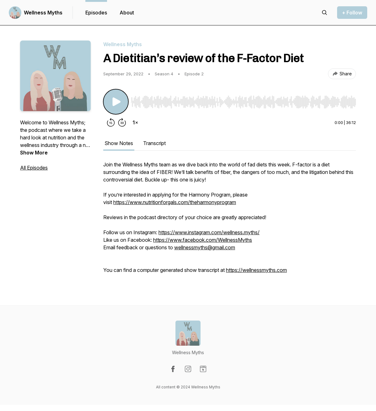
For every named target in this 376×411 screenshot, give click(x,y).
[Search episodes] (324, 12)
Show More (34, 152)
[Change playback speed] (135, 122)
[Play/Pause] (115, 101)
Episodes (96, 12)
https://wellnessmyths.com (256, 270)
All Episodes (34, 168)
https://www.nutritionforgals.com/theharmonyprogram (174, 202)
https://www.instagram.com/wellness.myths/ (209, 232)
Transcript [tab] (154, 143)
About (127, 12)
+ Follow (352, 12)
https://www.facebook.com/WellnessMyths (202, 240)
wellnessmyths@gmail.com (204, 247)
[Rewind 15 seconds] (110, 122)
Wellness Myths (43, 12)
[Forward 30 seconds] (122, 122)
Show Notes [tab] (119, 143)
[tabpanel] (229, 220)
